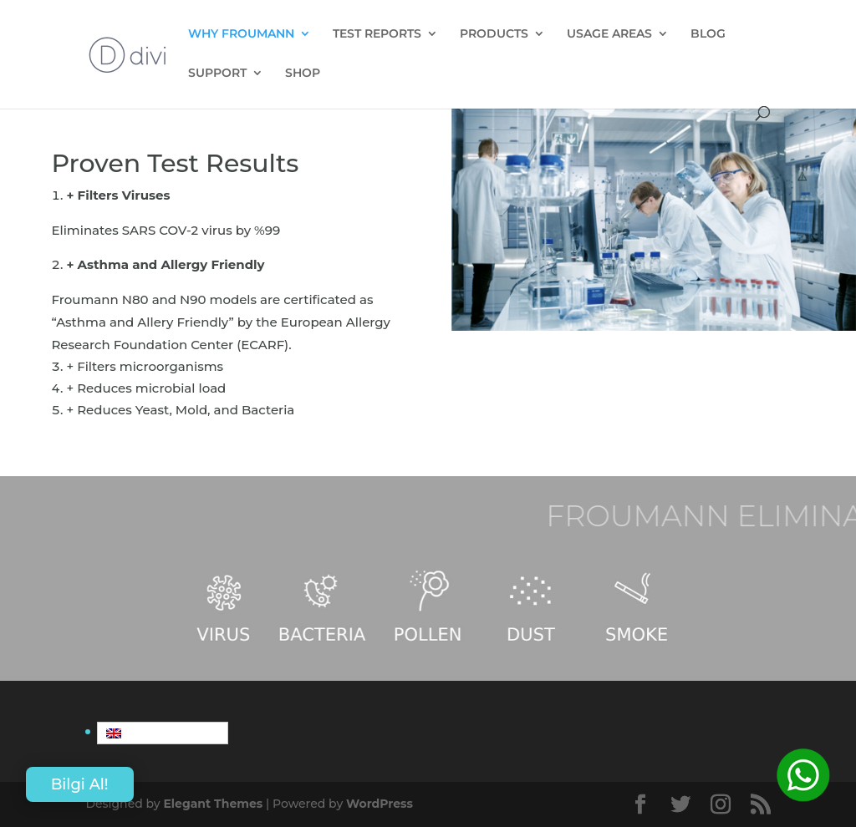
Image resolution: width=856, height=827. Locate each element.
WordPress (379, 803)
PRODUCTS (494, 34)
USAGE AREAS (609, 34)
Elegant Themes (212, 803)
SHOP (302, 73)
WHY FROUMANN (241, 34)
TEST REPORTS (377, 34)
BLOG (708, 34)
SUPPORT (217, 73)
